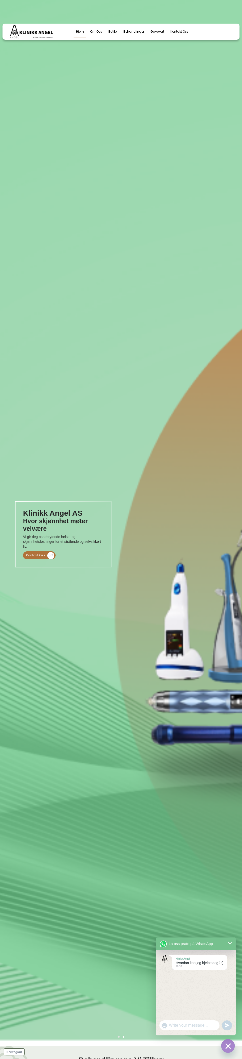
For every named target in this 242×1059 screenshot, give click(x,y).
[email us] (182, 9)
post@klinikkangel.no (204, 12)
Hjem (80, 31)
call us (135, 7)
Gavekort (157, 31)
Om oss (96, 31)
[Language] (14, 1051)
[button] (119, 1037)
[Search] (89, 13)
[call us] (123, 9)
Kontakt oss (40, 555)
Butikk (112, 31)
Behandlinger (133, 31)
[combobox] (50, 13)
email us (195, 7)
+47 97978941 (139, 12)
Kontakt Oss (179, 31)
